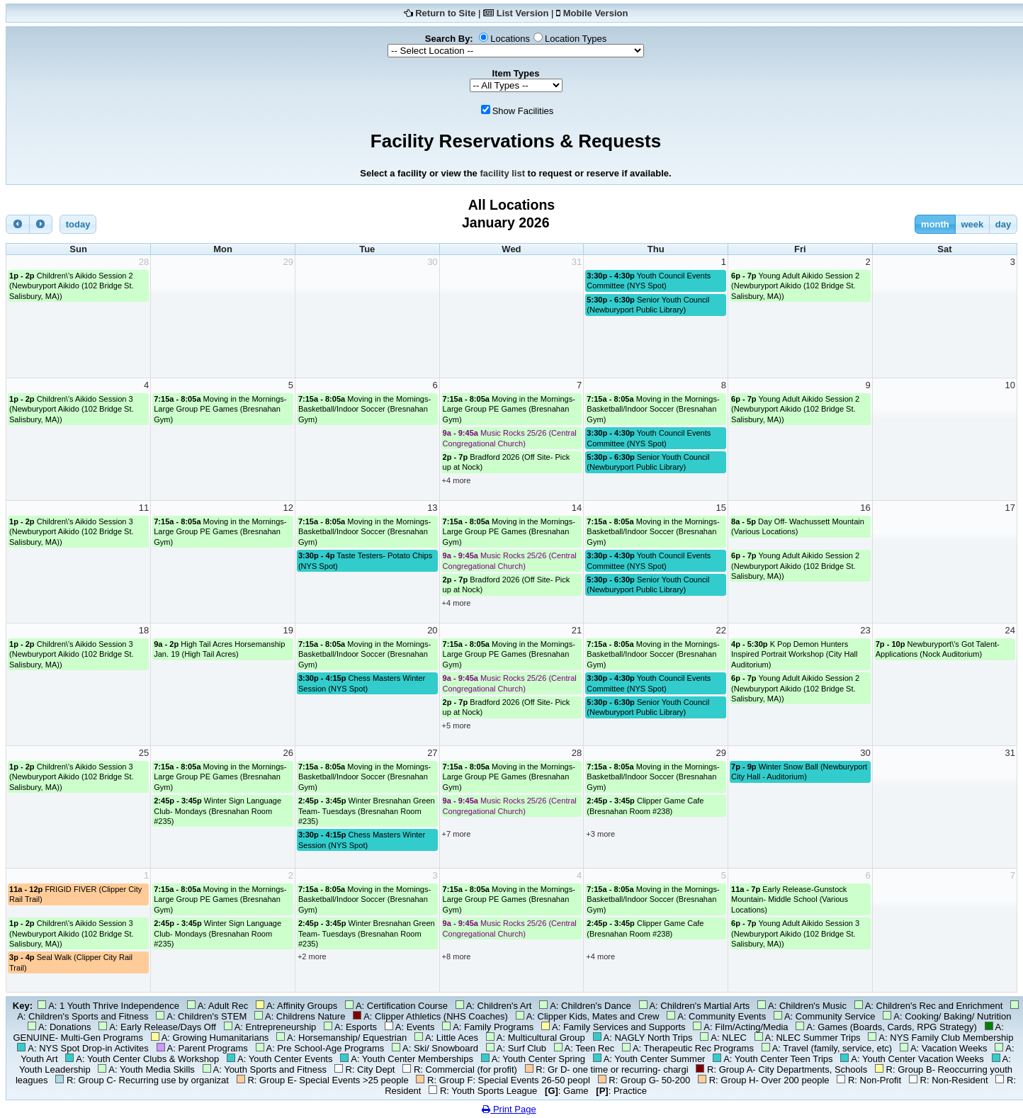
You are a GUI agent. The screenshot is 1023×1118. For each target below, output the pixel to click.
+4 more (456, 480)
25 (144, 752)
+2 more (312, 956)
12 (288, 507)
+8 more (456, 956)
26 (288, 752)
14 (577, 507)
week (972, 224)
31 (577, 261)
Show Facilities (523, 111)
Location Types (575, 38)
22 (721, 630)
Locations (510, 38)
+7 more (456, 834)
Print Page (509, 1109)
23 (865, 630)
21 (577, 630)
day (1003, 224)
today (78, 224)
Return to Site (445, 13)
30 (432, 261)
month (935, 224)
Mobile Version (595, 13)
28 (144, 261)
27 (432, 752)
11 (144, 507)
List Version (523, 13)
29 (288, 261)
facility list (502, 173)
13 (432, 507)
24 (1010, 630)
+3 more (600, 834)
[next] (41, 224)
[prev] (18, 224)
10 (1010, 385)
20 (432, 630)
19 (288, 630)
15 (721, 507)
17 (1010, 507)
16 (865, 507)
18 (144, 630)
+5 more (456, 725)
